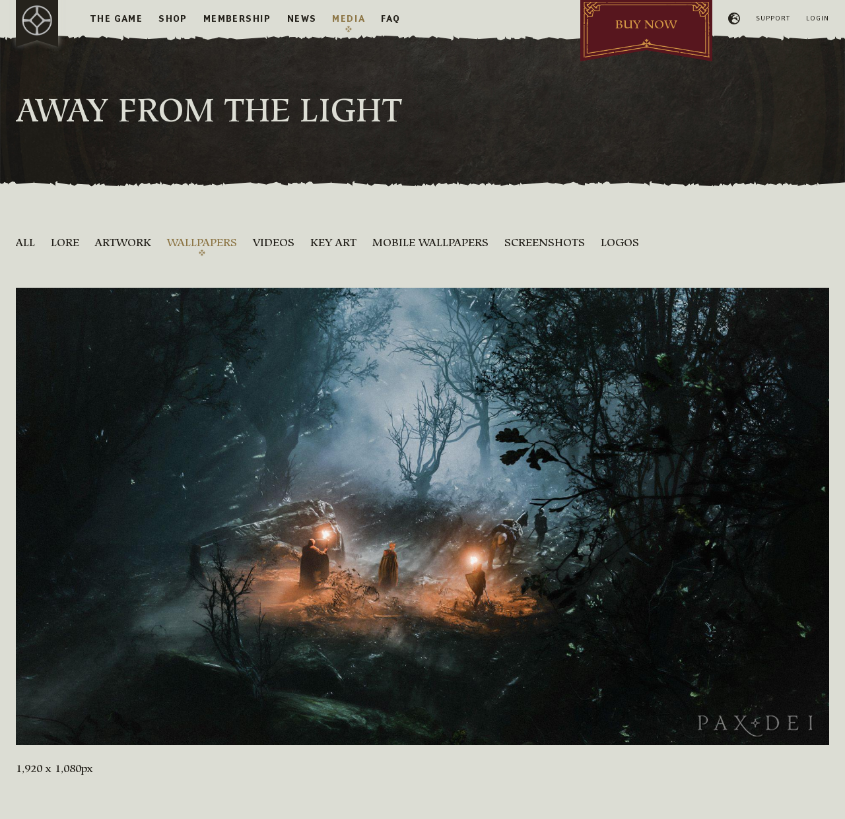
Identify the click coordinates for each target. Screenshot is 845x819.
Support (773, 18)
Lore (65, 242)
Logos (620, 242)
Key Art (333, 242)
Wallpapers (202, 242)
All (25, 242)
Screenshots (544, 242)
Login (817, 18)
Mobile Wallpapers (430, 242)
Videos (273, 242)
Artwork (123, 242)
